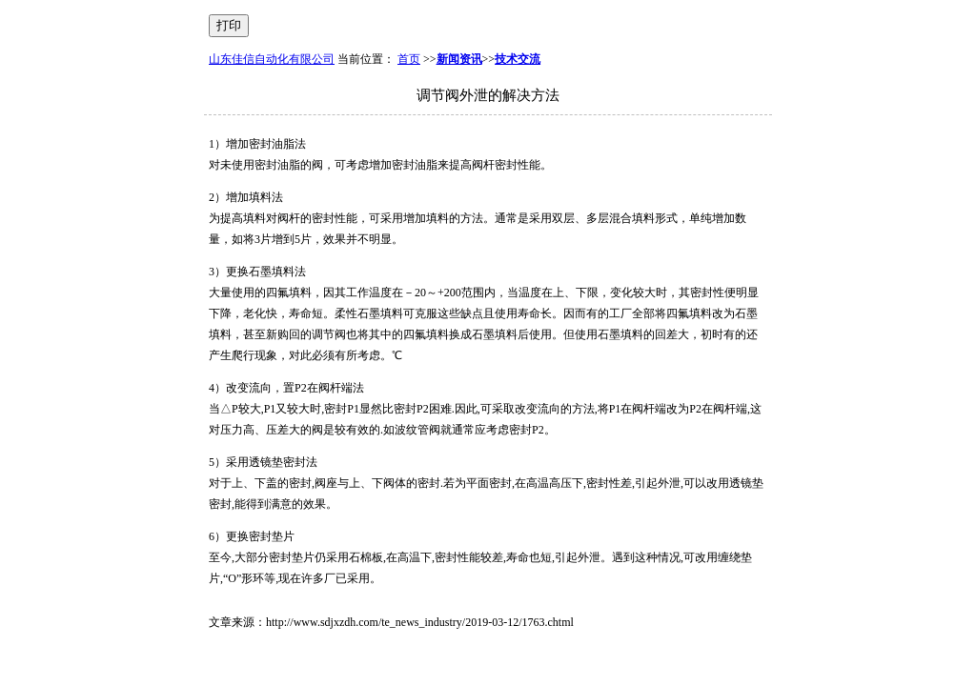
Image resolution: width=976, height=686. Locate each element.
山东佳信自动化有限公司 (272, 59)
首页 (408, 59)
